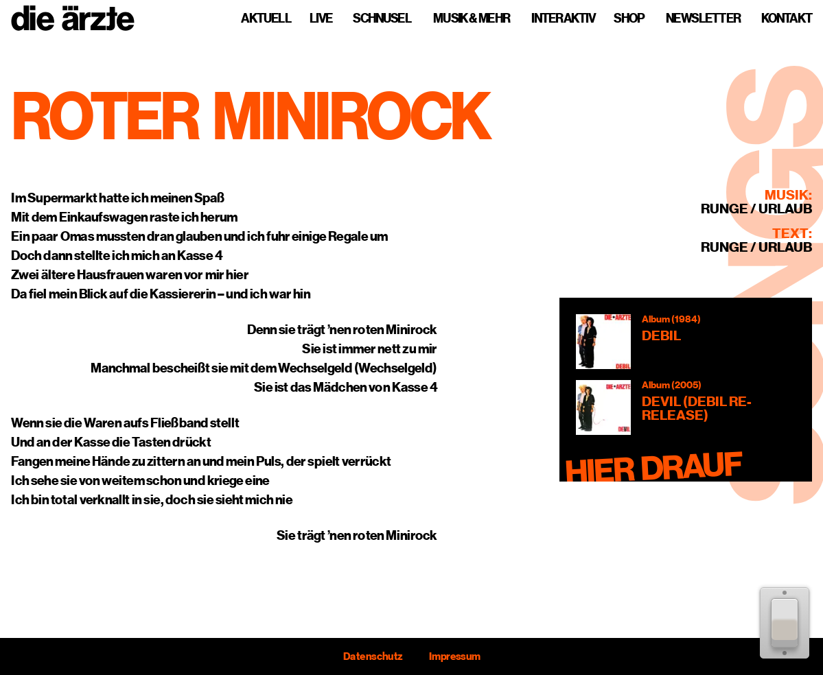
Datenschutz (372, 656)
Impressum (454, 656)
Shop (629, 18)
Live (321, 18)
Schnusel (382, 18)
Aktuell (266, 18)
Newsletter (703, 18)
